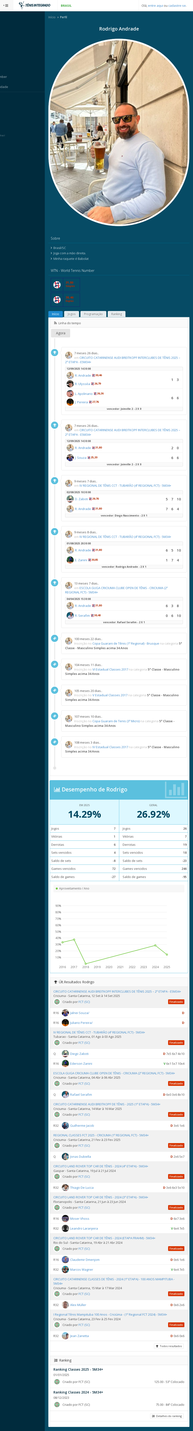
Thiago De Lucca (95, 1187)
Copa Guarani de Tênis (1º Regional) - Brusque (139, 634)
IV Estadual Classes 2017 (124, 737)
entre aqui (155, 5)
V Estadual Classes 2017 (123, 686)
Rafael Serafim (94, 1094)
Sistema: (9, 98)
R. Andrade (96, 357)
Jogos (85, 296)
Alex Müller (92, 1304)
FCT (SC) (97, 997)
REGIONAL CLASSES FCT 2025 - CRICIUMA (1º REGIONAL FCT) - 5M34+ (114, 1134)
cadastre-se (177, 5)
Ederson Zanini (95, 1058)
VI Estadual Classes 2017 (124, 660)
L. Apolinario (97, 375)
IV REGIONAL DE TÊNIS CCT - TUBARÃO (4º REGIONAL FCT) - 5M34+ (113, 1027)
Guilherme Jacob (96, 1125)
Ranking (130, 296)
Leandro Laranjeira (97, 1228)
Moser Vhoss (93, 1218)
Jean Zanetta (93, 1335)
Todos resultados (168, 1346)
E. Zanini (94, 550)
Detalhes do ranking (166, 1416)
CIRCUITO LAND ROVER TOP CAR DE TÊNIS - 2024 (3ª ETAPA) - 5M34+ (114, 1197)
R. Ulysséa (95, 365)
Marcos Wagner (95, 1269)
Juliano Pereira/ (95, 1017)
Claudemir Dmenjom (98, 1259)
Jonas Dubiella (94, 1156)
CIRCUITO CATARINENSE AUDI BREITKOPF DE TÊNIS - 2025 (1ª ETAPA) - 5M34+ (120, 1103)
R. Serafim (95, 606)
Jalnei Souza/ (93, 1008)
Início (65, 18)
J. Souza (94, 439)
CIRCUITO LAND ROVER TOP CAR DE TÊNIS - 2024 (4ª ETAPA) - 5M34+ (114, 1165)
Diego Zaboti (93, 1048)
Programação (106, 296)
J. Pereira (94, 384)
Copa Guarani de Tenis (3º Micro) (129, 711)
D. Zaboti (94, 485)
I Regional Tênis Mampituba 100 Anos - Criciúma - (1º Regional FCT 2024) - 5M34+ (124, 1314)
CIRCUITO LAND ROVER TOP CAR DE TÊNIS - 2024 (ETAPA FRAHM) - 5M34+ (118, 1238)
